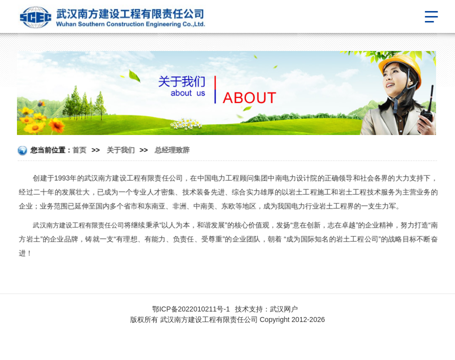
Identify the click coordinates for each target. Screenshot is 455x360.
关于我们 (121, 150)
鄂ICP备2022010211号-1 (191, 309)
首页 (79, 150)
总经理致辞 (172, 150)
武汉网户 (284, 309)
